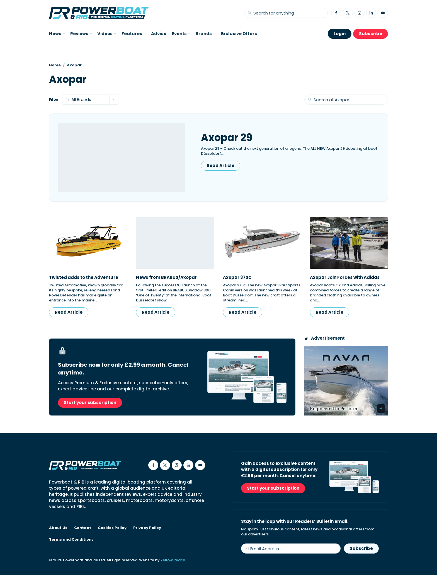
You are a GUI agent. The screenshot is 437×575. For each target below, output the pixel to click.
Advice (158, 34)
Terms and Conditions (71, 539)
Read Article (220, 165)
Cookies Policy (112, 527)
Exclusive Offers (239, 34)
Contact (82, 527)
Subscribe (370, 34)
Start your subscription (90, 402)
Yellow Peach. (173, 560)
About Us (58, 527)
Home (55, 65)
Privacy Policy (147, 527)
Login (340, 34)
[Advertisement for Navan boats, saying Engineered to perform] (346, 380)
